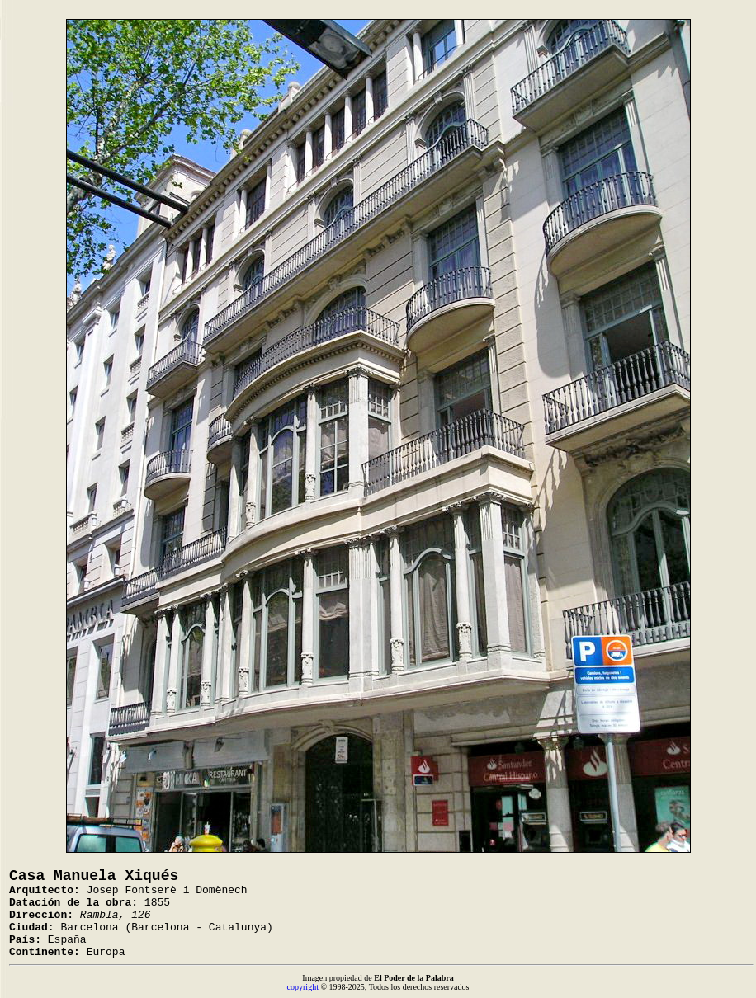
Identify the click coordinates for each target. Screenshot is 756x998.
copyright (303, 986)
